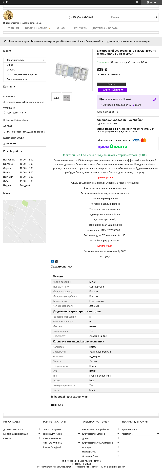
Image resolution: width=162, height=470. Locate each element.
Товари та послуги (19, 41)
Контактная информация (15, 434)
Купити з (112, 90)
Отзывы (11, 69)
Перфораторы (89, 451)
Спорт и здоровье (52, 429)
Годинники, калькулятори (45, 41)
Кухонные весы (129, 429)
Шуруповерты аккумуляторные (97, 443)
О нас (61, 28)
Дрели (85, 438)
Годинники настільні (72, 41)
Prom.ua (97, 461)
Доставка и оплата (105, 28)
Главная (13, 28)
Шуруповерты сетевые (93, 434)
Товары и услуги (36, 28)
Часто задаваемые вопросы (22, 74)
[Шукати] (156, 17)
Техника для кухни (52, 434)
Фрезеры (86, 447)
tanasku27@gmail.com (17, 120)
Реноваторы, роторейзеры (95, 429)
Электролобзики (90, 456)
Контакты (80, 28)
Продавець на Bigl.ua (81, 464)
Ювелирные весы (52, 438)
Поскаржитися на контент (86, 467)
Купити (111, 84)
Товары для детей (52, 447)
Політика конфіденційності (112, 467)
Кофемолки (127, 434)
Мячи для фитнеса (52, 443)
